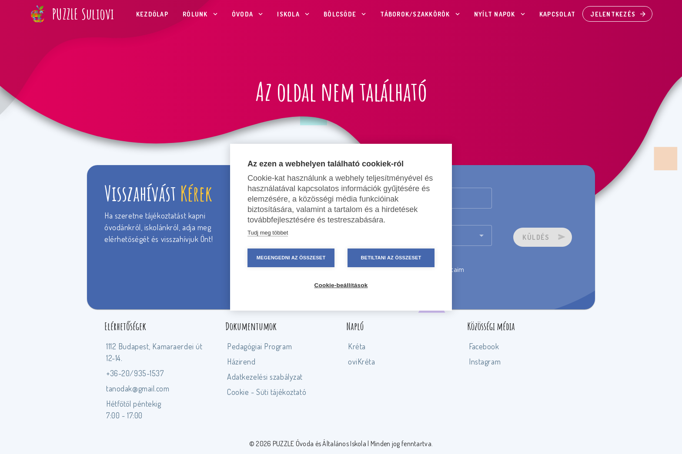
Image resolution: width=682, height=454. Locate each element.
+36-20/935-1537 (135, 373)
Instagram (485, 361)
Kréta (357, 346)
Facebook (484, 346)
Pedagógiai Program (259, 346)
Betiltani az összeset (391, 257)
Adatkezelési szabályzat (265, 376)
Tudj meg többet (267, 232)
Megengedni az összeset (291, 257)
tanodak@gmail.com (138, 388)
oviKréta (361, 361)
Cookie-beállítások (341, 285)
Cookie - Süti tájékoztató (266, 392)
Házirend (241, 361)
